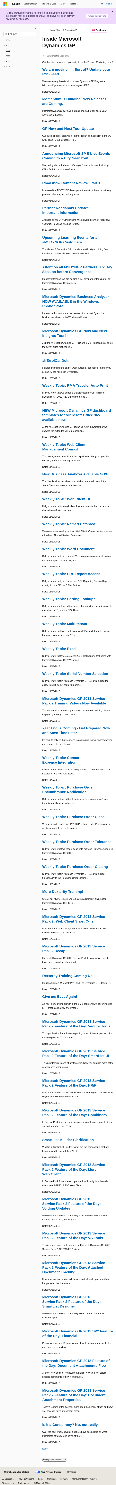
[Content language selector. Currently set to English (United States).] (16, 1472)
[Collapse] (36, 27)
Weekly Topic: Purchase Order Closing (75, 867)
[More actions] (111, 30)
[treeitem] (19, 40)
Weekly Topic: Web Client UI (66, 499)
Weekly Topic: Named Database (69, 524)
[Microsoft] (5, 4)
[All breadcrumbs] (44, 30)
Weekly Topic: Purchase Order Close (73, 817)
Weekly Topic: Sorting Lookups (68, 599)
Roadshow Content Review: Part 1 (71, 183)
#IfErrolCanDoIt (55, 361)
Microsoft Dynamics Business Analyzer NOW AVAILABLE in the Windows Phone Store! (75, 301)
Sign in (109, 4)
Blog (40, 1479)
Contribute (52, 1479)
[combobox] (19, 34)
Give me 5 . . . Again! (59, 997)
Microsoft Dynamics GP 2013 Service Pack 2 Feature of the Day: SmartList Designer (71, 1301)
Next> (45, 1448)
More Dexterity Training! (62, 892)
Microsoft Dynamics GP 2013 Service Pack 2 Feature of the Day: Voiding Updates (71, 1203)
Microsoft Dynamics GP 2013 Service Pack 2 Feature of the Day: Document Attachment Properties (74, 1395)
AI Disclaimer (8, 1479)
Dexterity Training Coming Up (67, 976)
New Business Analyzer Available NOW (75, 474)
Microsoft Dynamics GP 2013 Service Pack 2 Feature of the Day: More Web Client (73, 1169)
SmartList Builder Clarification (68, 1140)
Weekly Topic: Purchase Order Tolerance (76, 842)
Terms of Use (8, 1483)
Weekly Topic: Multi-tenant (64, 624)
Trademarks (23, 1483)
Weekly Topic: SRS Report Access (71, 574)
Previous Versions (26, 1479)
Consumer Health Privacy (83, 1479)
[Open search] (102, 4)
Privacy (63, 1479)
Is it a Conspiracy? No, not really (70, 1425)
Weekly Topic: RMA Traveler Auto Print (75, 385)
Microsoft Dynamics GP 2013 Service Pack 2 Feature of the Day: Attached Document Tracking (73, 1267)
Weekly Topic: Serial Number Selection (75, 674)
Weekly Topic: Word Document (68, 549)
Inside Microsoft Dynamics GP (63, 30)
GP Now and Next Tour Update (68, 129)
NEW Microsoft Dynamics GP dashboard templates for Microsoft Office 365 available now (76, 415)
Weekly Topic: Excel (59, 649)
